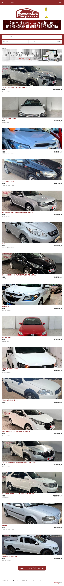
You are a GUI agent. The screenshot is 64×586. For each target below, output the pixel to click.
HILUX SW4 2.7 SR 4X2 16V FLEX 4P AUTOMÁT (18, 494)
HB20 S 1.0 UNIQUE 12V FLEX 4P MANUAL (16, 431)
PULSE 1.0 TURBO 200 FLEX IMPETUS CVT (16, 87)
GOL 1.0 (4, 525)
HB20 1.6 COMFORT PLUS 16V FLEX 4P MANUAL (19, 275)
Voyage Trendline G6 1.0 (10, 369)
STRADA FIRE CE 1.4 (9, 118)
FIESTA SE (5, 244)
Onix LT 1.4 (5, 306)
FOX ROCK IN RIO (8, 181)
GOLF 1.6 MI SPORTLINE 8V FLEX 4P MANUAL (18, 212)
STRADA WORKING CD (10, 400)
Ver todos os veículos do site (32, 568)
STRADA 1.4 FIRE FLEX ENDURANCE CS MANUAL (19, 462)
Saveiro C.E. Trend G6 (9, 556)
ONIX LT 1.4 (6, 150)
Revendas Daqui (8, 3)
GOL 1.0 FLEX (6, 337)
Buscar (59, 42)
